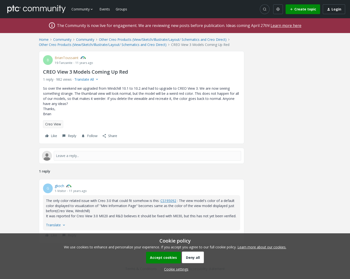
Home (44, 39)
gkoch (59, 185)
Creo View (53, 124)
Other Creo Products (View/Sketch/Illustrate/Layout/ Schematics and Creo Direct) (163, 39)
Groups (121, 9)
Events (104, 9)
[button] (303, 9)
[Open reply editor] (141, 156)
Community (62, 39)
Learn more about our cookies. (261, 247)
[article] (141, 211)
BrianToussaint (67, 57)
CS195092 (168, 200)
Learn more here (286, 25)
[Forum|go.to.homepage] (36, 9)
